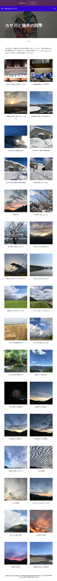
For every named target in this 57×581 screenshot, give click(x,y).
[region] (28, 3)
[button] (2, 8)
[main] (28, 24)
